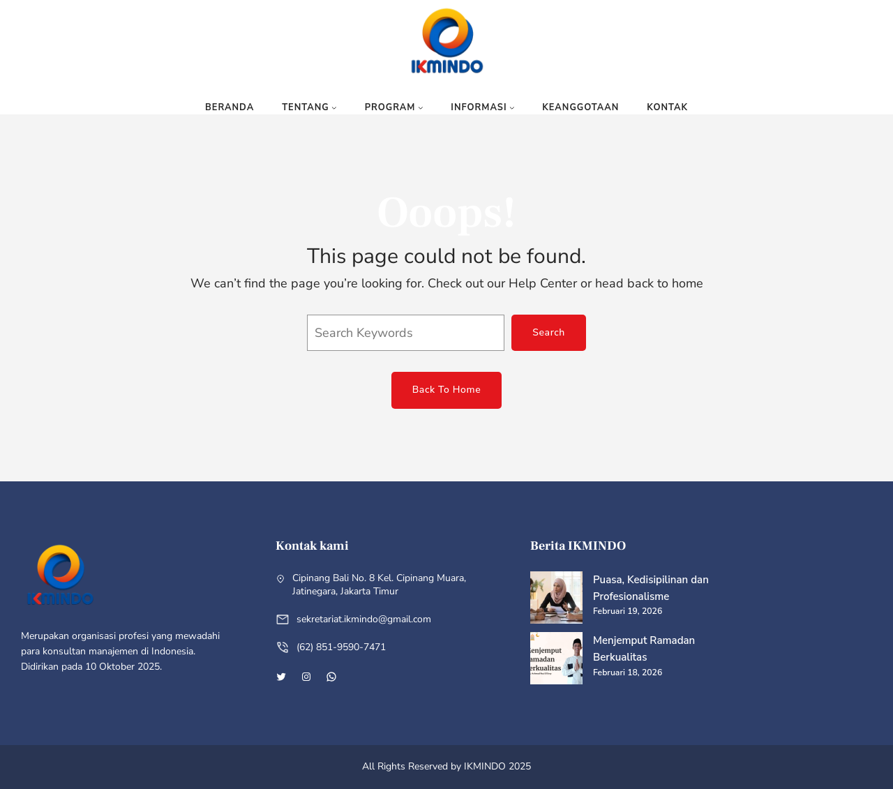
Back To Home (446, 389)
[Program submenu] (420, 107)
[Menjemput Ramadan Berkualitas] (556, 660)
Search (548, 332)
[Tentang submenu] (334, 107)
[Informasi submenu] (512, 107)
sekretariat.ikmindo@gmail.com (364, 619)
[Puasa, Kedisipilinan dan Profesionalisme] (556, 600)
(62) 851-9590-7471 (341, 647)
